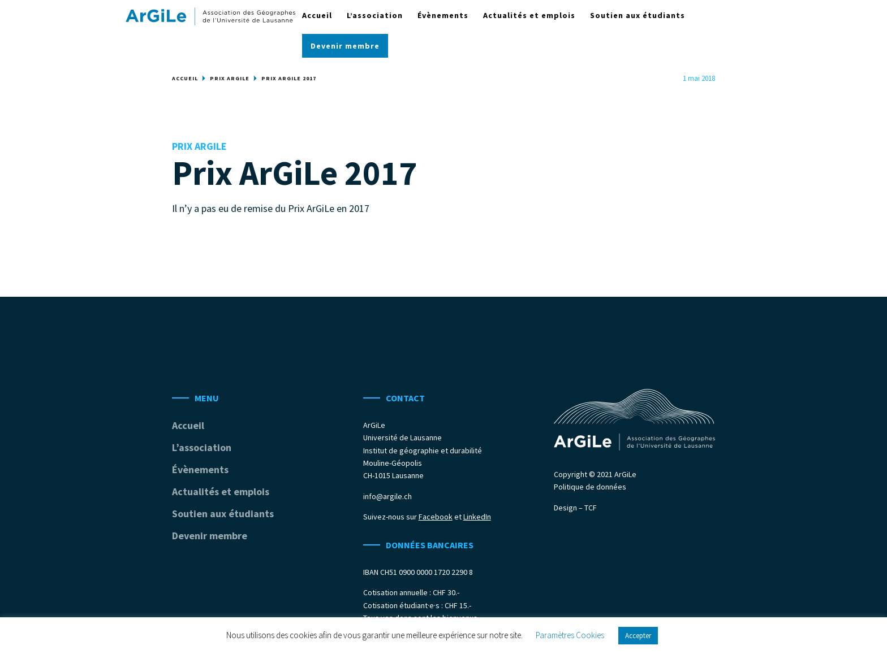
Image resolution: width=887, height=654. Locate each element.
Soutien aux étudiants (637, 15)
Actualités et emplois (529, 15)
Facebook (436, 517)
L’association (375, 15)
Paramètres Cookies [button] (570, 635)
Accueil (317, 15)
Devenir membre (345, 46)
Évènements (442, 15)
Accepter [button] (638, 635)
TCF (590, 508)
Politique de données (590, 487)
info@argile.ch (387, 496)
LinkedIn (477, 517)
